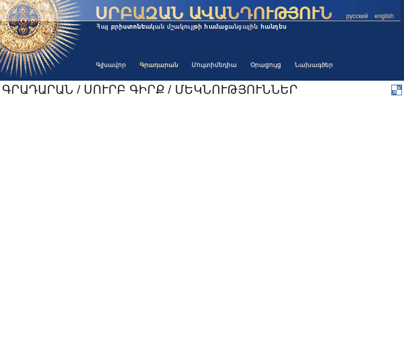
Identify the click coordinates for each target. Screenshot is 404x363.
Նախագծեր (314, 65)
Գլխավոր (111, 65)
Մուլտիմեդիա (214, 65)
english (384, 16)
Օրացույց (265, 65)
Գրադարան (159, 65)
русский (357, 16)
